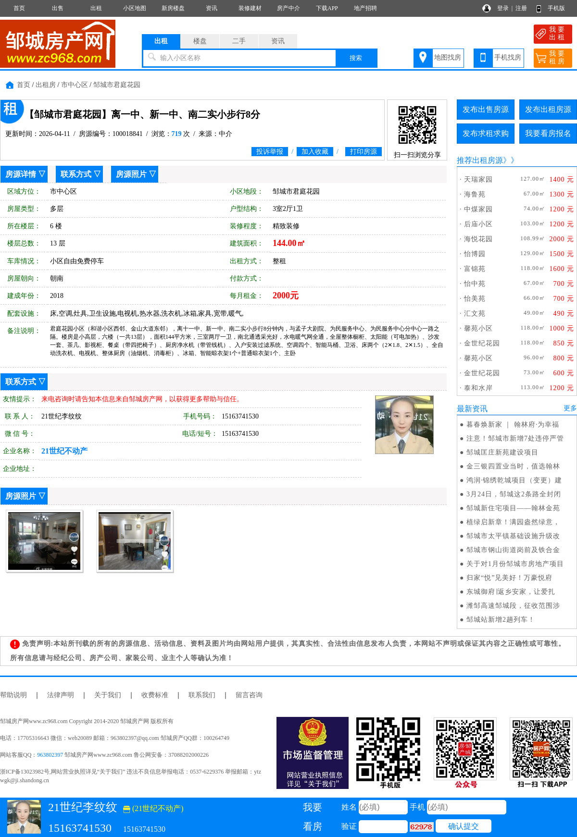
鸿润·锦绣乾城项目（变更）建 (514, 480)
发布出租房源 (548, 109)
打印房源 (363, 151)
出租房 (46, 84)
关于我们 (107, 695)
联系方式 (76, 174)
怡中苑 (475, 283)
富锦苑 (475, 268)
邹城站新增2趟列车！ (500, 619)
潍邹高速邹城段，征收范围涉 (513, 605)
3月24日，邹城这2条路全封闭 (513, 494)
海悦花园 (478, 239)
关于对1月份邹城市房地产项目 (515, 563)
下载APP (327, 8)
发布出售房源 (486, 109)
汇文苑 (475, 313)
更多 (570, 408)
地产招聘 (365, 8)
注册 (521, 8)
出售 (57, 8)
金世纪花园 (482, 343)
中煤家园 (478, 209)
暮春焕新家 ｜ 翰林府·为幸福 (513, 424)
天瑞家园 (478, 179)
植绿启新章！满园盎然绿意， (513, 522)
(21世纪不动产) (153, 808)
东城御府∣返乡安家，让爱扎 (510, 591)
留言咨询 (249, 695)
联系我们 (201, 695)
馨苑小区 (478, 328)
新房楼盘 (173, 8)
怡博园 (475, 254)
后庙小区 (478, 224)
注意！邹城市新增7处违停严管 (515, 438)
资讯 (211, 8)
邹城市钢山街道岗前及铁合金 (513, 550)
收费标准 (154, 695)
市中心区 (74, 84)
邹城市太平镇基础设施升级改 (513, 536)
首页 (19, 8)
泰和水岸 (478, 388)
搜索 (356, 58)
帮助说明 (13, 695)
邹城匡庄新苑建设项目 (502, 452)
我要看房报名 (548, 133)
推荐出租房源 (480, 160)
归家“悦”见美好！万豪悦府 (509, 577)
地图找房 (447, 57)
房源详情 (20, 174)
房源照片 (131, 174)
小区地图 (134, 8)
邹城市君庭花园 (116, 84)
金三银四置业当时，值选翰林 (513, 466)
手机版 (556, 8)
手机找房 (507, 57)
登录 (503, 8)
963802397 (50, 754)
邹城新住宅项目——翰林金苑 (513, 508)
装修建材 (250, 8)
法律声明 (60, 695)
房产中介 (288, 8)
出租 (96, 8)
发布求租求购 (486, 133)
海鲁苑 (475, 194)
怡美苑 (475, 298)
